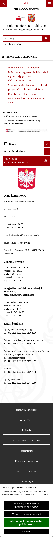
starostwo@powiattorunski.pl (25, 235)
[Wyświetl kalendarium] (47, 151)
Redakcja (26, 430)
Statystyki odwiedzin (26, 471)
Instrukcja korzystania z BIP (26, 440)
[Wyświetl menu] (49, 3)
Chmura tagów (27, 481)
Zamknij (26, 531)
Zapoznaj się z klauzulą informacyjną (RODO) (26, 505)
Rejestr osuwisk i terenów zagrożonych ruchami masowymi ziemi (26, 98)
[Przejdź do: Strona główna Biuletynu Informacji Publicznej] (3, 57)
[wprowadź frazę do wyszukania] (22, 38)
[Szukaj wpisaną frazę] (46, 38)
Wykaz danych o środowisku (24, 67)
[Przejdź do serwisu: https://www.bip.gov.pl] (26, 5)
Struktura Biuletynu (26, 420)
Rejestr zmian (26, 450)
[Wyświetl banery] (47, 144)
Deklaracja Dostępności (26, 461)
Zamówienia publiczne (26, 409)
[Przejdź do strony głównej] (26, 23)
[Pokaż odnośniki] (3, 3)
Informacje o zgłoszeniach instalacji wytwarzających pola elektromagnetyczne (28, 76)
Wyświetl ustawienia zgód (26, 513)
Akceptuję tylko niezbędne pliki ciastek (26, 522)
